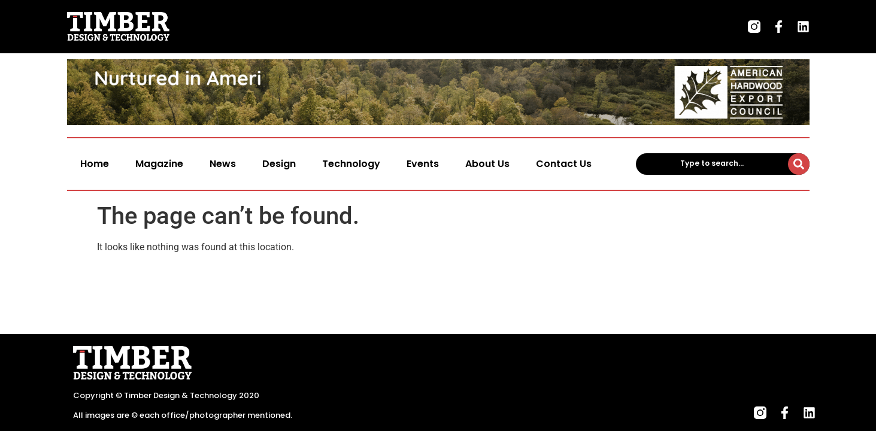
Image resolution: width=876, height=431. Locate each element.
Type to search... (712, 163)
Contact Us (564, 164)
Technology (351, 164)
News (223, 164)
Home (94, 164)
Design (279, 164)
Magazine (159, 164)
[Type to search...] (799, 164)
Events (423, 164)
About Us (487, 164)
